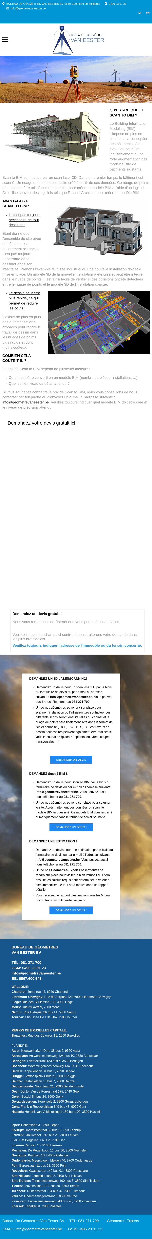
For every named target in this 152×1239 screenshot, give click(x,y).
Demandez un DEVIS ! (71, 827)
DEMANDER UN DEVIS (71, 759)
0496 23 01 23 (117, 3)
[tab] (52, 95)
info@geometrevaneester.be (28, 8)
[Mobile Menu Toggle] (5, 40)
